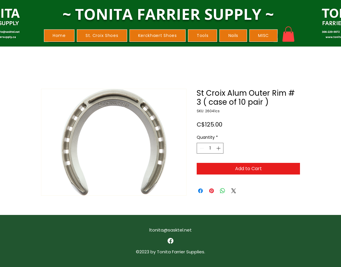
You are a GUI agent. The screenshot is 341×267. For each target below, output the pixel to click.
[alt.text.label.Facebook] (170, 241)
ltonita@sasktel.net (170, 230)
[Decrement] (201, 148)
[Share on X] (233, 190)
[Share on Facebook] (200, 190)
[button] (102, 35)
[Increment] (219, 148)
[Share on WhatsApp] (222, 190)
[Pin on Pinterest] (211, 190)
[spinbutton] (210, 148)
